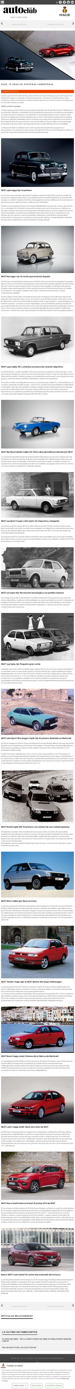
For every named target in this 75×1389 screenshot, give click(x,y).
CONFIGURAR (20, 1385)
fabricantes (10, 91)
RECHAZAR (36, 1386)
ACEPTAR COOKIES (54, 1386)
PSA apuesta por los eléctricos (19, 1347)
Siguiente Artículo (55, 24)
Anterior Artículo (19, 24)
